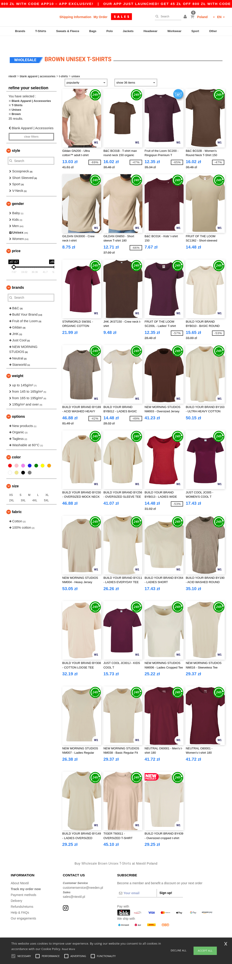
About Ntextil (20, 872)
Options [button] (18, 405)
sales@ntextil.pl (74, 885)
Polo (109, 31)
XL (47, 483)
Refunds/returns (22, 895)
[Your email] (137, 882)
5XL (46, 489)
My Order (100, 17)
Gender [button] (18, 192)
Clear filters (31, 125)
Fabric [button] (17, 500)
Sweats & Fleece (67, 31)
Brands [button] (18, 276)
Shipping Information (75, 17)
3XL (23, 489)
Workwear (174, 31)
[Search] (167, 16)
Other (213, 31)
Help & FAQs (20, 901)
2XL (11, 489)
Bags (92, 31)
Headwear (150, 31)
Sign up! (166, 881)
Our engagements (23, 907)
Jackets (128, 31)
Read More (68, 949)
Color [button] (16, 446)
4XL (34, 489)
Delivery (16, 889)
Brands (20, 31)
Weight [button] (18, 364)
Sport (195, 31)
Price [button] (16, 240)
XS (11, 483)
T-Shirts (40, 31)
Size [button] (15, 475)
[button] (186, 17)
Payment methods (23, 883)
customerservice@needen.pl (83, 876)
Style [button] (16, 139)
